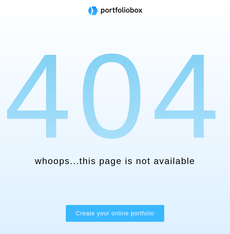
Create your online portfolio (114, 213)
